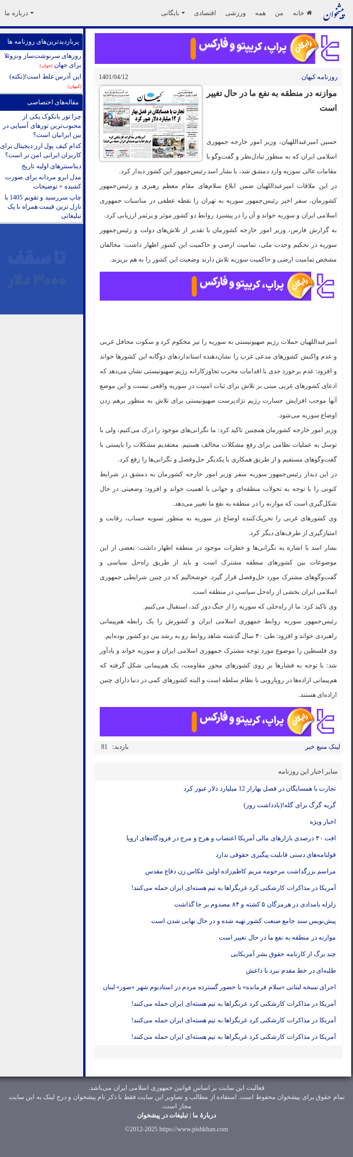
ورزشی (235, 13)
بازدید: (120, 746)
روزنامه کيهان (320, 77)
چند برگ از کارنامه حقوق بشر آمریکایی (283, 954)
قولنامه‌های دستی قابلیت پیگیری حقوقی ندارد (276, 854)
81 (104, 746)
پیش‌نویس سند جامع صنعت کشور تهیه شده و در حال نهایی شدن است (243, 921)
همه (260, 13)
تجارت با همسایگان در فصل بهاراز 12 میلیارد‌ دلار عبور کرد (259, 788)
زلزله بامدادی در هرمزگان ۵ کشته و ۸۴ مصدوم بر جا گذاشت (255, 904)
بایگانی (173, 13)
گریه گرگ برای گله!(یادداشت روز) (290, 805)
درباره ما (19, 13)
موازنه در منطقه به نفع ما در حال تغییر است (277, 937)
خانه (302, 13)
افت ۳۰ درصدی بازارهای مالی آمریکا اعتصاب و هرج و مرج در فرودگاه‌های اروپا (231, 838)
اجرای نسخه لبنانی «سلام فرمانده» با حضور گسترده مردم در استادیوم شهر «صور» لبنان (219, 987)
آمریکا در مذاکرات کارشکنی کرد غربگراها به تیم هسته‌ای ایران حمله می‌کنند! (233, 887)
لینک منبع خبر (322, 746)
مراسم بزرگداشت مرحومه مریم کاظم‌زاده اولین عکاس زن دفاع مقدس (240, 871)
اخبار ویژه (323, 821)
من (279, 13)
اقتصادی (205, 13)
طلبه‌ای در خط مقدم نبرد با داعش (291, 970)
